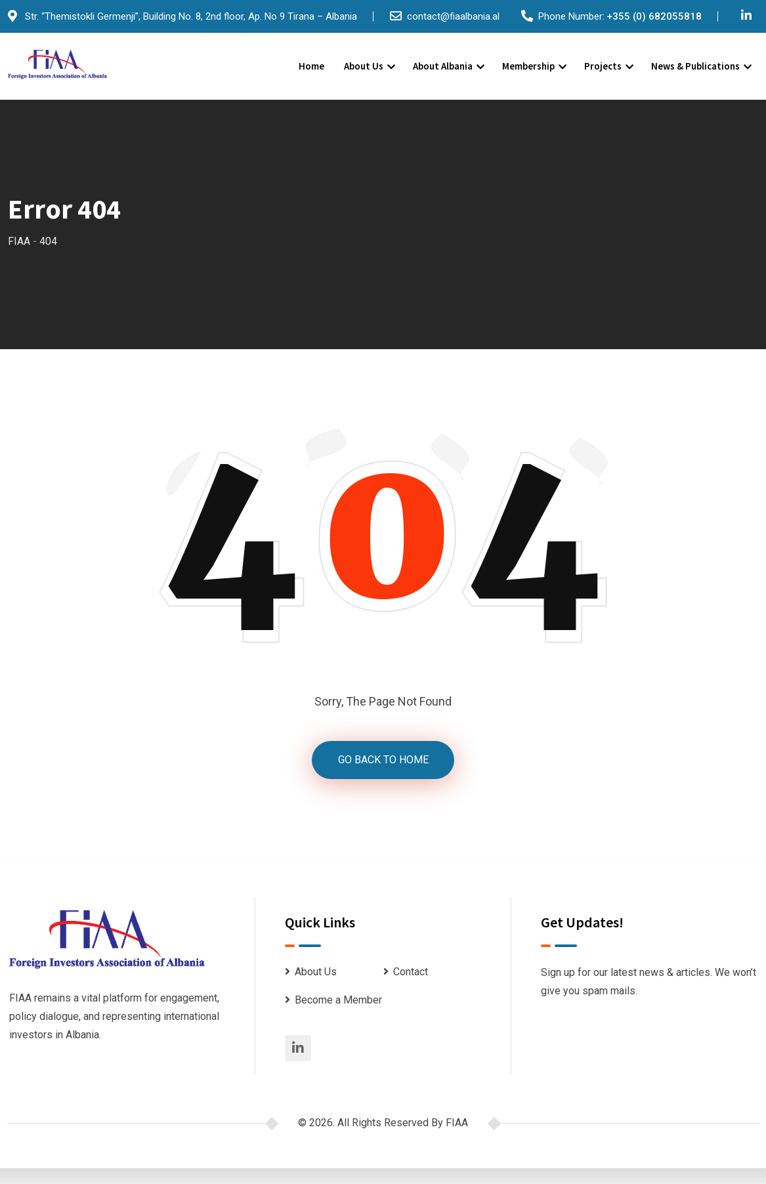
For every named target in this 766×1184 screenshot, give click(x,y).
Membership (528, 66)
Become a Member (338, 1000)
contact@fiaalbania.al (453, 16)
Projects (603, 66)
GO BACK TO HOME (383, 759)
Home (311, 66)
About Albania (443, 66)
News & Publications (695, 66)
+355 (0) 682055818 (654, 16)
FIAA (457, 1122)
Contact (410, 971)
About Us (363, 66)
